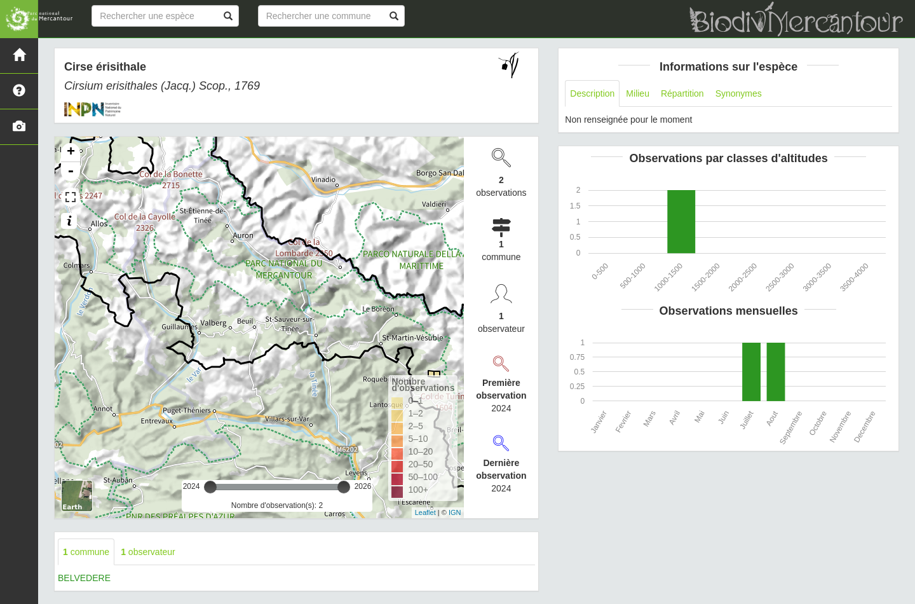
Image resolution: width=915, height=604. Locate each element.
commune (86, 552)
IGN (455, 512)
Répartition (682, 93)
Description (592, 93)
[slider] (210, 487)
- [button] (70, 171)
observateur (148, 552)
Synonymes (738, 93)
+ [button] (71, 152)
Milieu (637, 93)
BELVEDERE (84, 578)
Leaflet (425, 512)
